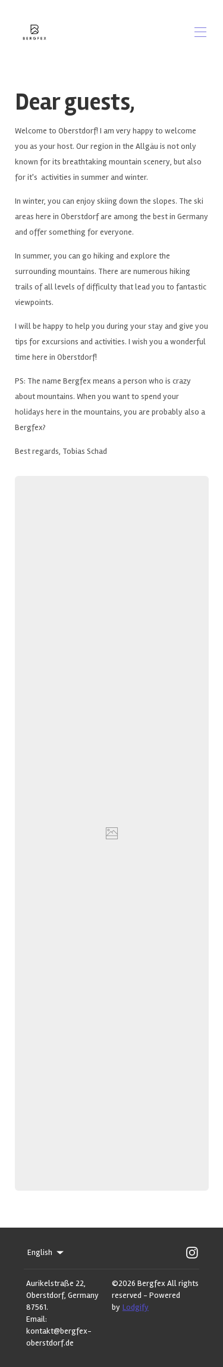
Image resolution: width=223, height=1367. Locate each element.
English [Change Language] (46, 1252)
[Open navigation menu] (200, 32)
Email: (36, 1319)
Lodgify (136, 1307)
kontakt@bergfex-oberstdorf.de (59, 1337)
